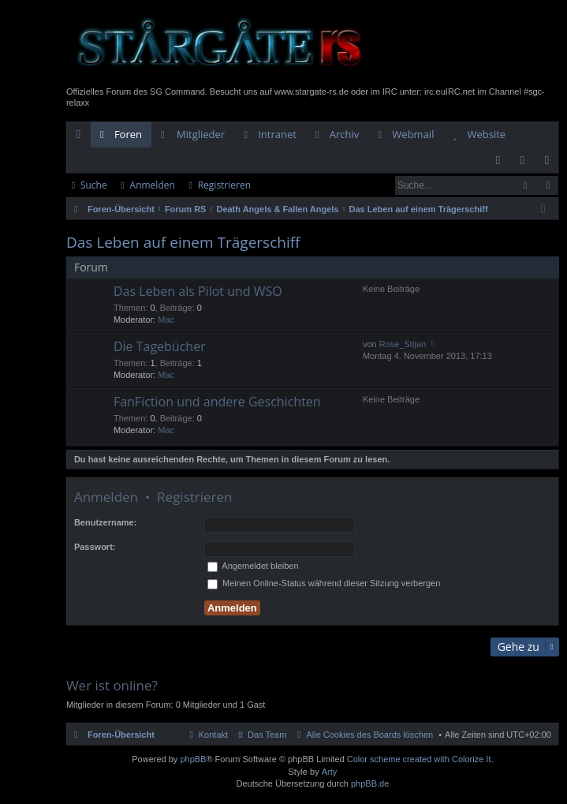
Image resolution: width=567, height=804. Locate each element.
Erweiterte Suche (547, 185)
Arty (330, 771)
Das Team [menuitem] (267, 734)
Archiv (345, 134)
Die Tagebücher (160, 347)
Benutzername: (105, 522)
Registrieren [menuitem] (550, 163)
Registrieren (224, 185)
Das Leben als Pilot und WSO (198, 292)
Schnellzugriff (82, 137)
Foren (128, 134)
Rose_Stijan (402, 344)
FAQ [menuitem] (503, 163)
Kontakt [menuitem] (213, 734)
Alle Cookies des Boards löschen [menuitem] (369, 734)
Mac (166, 319)
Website (486, 134)
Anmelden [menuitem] (527, 163)
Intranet (277, 134)
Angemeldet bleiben (253, 565)
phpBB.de (370, 783)
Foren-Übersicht (121, 734)
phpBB (193, 759)
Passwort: (95, 547)
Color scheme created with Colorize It (419, 759)
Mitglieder (201, 134)
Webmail (413, 134)
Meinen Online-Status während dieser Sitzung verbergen (323, 583)
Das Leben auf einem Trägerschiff (183, 242)
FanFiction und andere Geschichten (217, 402)
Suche (93, 185)
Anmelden (152, 185)
